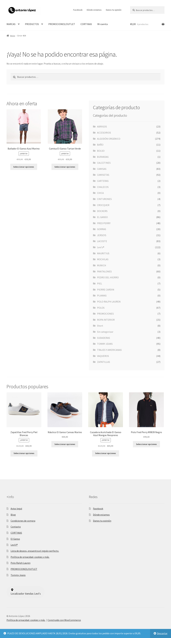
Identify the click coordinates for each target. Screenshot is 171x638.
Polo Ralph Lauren (20, 562)
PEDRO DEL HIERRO (108, 277)
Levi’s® (14, 544)
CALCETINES (104, 162)
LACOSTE (102, 241)
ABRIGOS (102, 126)
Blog (13, 514)
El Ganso (15, 538)
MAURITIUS (103, 253)
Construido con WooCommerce (64, 620)
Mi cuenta (102, 24)
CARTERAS (103, 180)
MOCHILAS (102, 259)
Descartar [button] (162, 633)
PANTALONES (104, 271)
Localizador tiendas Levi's (26, 591)
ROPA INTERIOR (106, 319)
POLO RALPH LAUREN (109, 301)
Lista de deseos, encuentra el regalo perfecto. (35, 550)
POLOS (101, 307)
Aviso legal (16, 508)
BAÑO (100, 144)
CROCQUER (103, 205)
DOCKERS (102, 211)
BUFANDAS (103, 156)
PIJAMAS (102, 295)
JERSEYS (101, 235)
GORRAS (101, 229)
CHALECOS (103, 187)
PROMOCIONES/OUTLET (61, 24)
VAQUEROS (103, 355)
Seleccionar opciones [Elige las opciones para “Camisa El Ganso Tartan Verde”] (64, 166)
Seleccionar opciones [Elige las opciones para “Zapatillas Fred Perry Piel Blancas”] (24, 453)
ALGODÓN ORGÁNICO (108, 138)
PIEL (99, 283)
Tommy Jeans (18, 575)
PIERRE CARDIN (105, 289)
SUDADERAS (103, 337)
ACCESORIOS (104, 132)
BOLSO (101, 150)
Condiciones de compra (23, 520)
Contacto (16, 526)
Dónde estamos (94, 9)
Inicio (12, 35)
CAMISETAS (103, 174)
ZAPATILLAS (103, 361)
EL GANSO (102, 217)
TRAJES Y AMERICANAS (109, 349)
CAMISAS (101, 168)
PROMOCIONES (105, 313)
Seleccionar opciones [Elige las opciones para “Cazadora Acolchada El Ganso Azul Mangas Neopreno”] (105, 453)
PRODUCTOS (32, 24)
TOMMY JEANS (105, 343)
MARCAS (11, 24)
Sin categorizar (105, 331)
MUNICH (101, 265)
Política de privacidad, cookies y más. (30, 557)
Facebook (78, 9)
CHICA (100, 192)
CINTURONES (104, 199)
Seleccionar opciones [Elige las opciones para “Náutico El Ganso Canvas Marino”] (64, 444)
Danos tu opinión (113, 9)
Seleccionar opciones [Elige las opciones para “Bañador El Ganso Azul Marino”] (23, 166)
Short (100, 325)
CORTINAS (86, 24)
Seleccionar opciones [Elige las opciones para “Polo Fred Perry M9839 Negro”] (146, 444)
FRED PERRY (103, 223)
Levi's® (100, 247)
